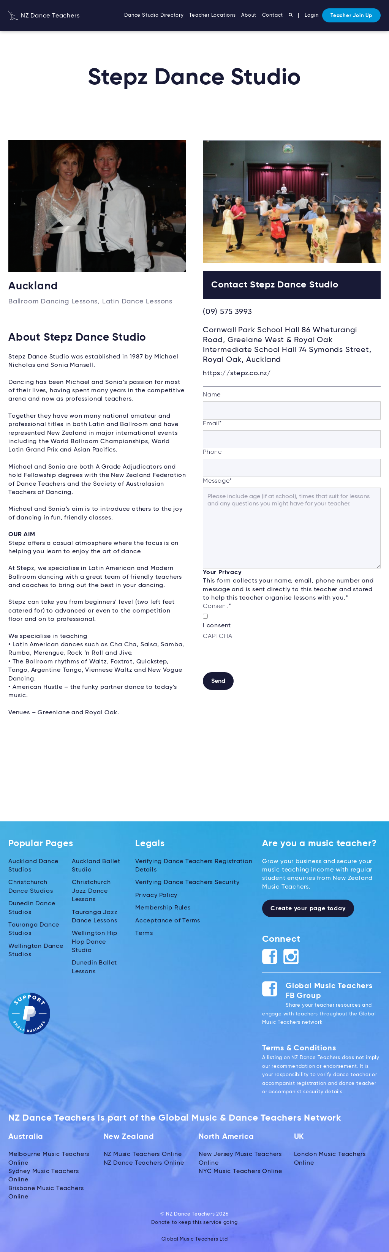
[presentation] (260, 657)
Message (217, 481)
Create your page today (308, 909)
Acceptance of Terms (167, 921)
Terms (144, 933)
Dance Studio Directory (154, 15)
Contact (272, 15)
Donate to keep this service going (194, 1222)
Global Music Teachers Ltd (194, 1239)
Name (212, 395)
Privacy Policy (156, 895)
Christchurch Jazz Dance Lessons (91, 891)
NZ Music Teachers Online (143, 1154)
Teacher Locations (212, 15)
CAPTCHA (217, 636)
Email (212, 424)
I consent (217, 626)
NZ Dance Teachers (43, 16)
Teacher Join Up (351, 15)
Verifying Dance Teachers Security (187, 882)
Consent (217, 606)
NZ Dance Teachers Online (144, 1163)
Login (311, 15)
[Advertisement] (292, 760)
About (248, 15)
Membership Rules (163, 908)
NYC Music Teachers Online (240, 1171)
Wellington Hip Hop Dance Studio (94, 942)
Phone (212, 452)
